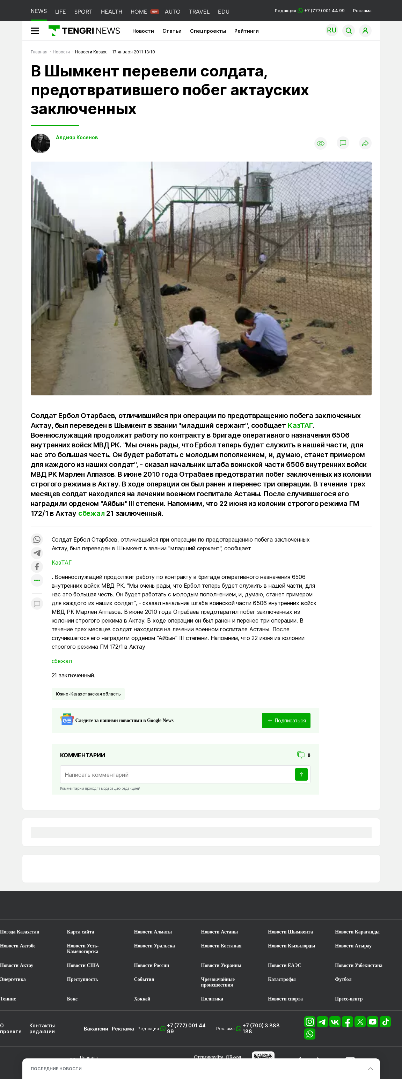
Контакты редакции (42, 1028)
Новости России (151, 965)
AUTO (173, 11)
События (144, 979)
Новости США (83, 965)
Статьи (172, 31)
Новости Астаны (219, 932)
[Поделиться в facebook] (37, 567)
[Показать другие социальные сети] (37, 581)
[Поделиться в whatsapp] (37, 540)
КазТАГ (300, 425)
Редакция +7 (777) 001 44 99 (310, 10)
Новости (143, 31)
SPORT (83, 11)
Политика (212, 999)
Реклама (362, 10)
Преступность (82, 979)
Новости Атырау (353, 945)
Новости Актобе (18, 945)
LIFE (60, 11)
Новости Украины (221, 965)
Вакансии (96, 1029)
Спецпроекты (208, 31)
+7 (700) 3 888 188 (261, 1028)
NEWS (39, 11)
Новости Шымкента (290, 932)
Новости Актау (16, 965)
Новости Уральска (154, 945)
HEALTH (111, 11)
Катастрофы (281, 979)
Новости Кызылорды (291, 945)
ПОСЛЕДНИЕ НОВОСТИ (56, 1068)
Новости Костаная (221, 945)
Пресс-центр (349, 999)
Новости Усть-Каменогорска (83, 948)
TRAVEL (199, 11)
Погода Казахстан (19, 932)
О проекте (11, 1028)
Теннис (8, 999)
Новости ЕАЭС (284, 965)
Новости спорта (285, 999)
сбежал (91, 513)
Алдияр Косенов (77, 137)
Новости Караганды (357, 932)
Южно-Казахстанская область (88, 694)
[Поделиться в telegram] (37, 553)
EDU (223, 11)
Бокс (72, 999)
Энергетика (13, 979)
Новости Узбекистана (358, 965)
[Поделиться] (365, 143)
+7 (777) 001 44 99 (186, 1028)
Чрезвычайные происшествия (218, 982)
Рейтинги (246, 31)
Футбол (343, 979)
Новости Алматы (153, 932)
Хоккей (142, 999)
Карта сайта (80, 932)
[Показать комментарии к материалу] (37, 604)
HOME (139, 11)
